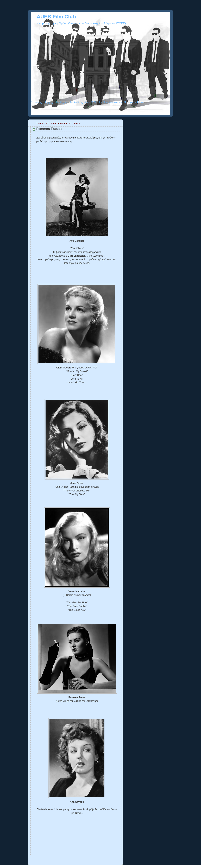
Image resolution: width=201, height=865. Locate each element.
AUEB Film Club (56, 17)
